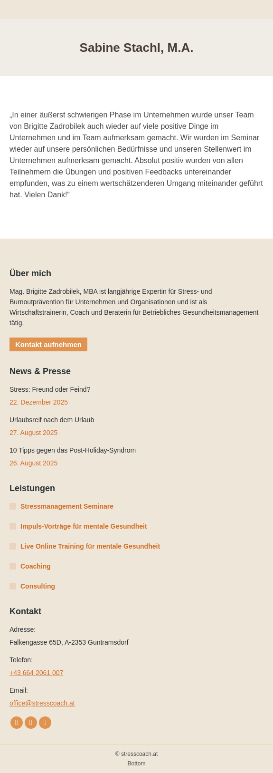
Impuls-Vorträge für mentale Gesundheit (83, 526)
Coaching (35, 566)
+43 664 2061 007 (36, 672)
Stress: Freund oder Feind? (49, 389)
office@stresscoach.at (42, 703)
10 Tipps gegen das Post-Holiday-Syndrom (72, 450)
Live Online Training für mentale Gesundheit (90, 546)
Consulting (37, 586)
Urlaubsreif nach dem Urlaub (51, 420)
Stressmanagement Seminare (66, 506)
